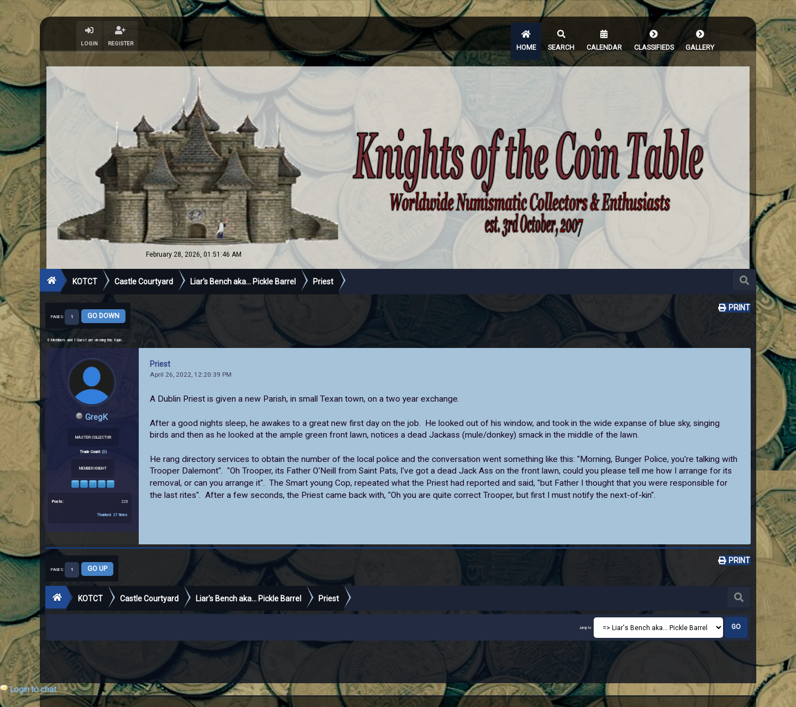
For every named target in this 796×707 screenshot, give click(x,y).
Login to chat (33, 689)
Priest (160, 350)
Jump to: (585, 615)
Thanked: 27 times (112, 500)
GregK (96, 403)
